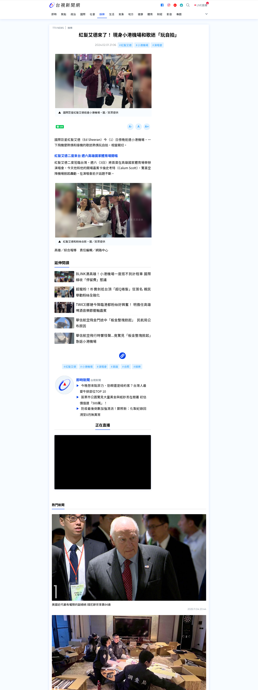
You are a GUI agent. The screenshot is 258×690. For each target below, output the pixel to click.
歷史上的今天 (91, 660)
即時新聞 (87, 377)
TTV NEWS (58, 25)
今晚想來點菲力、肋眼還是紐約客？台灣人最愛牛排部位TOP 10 (117, 386)
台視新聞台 (162, 622)
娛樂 (70, 25)
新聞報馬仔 (90, 655)
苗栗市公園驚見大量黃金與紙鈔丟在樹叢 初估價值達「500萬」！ (117, 397)
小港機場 (143, 42)
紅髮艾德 (126, 42)
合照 (126, 365)
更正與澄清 (90, 646)
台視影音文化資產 (59, 646)
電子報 (122, 655)
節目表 (53, 655)
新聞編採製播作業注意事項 (134, 646)
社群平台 (54, 660)
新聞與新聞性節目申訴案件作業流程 (139, 651)
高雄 (115, 365)
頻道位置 (54, 651)
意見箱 (87, 651)
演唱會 (158, 42)
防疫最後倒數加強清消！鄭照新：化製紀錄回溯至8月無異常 (117, 408)
